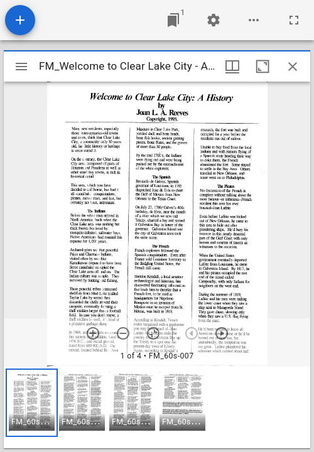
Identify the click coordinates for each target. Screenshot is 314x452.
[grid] (157, 407)
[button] (32, 403)
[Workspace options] (254, 20)
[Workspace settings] (213, 20)
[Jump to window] (173, 20)
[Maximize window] (262, 66)
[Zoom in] (93, 333)
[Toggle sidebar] (21, 66)
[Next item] (222, 333)
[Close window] (293, 66)
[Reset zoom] (153, 333)
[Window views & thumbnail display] (232, 66)
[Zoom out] (123, 333)
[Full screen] (294, 20)
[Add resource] (20, 20)
